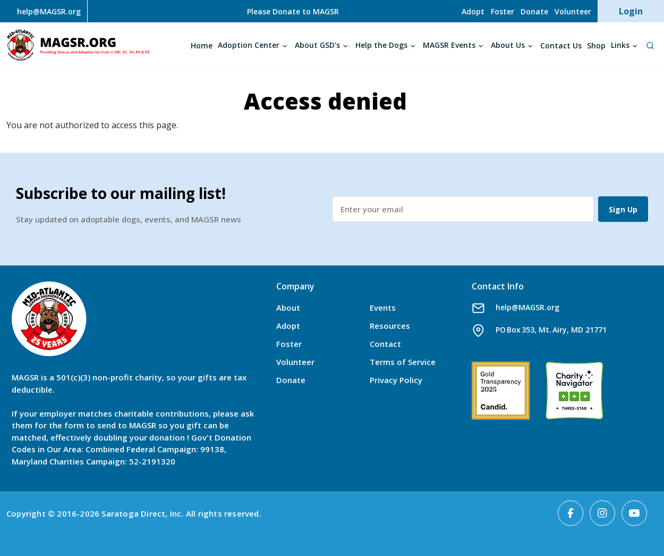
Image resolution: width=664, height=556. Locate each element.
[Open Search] (650, 45)
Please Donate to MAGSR (293, 11)
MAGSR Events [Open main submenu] (449, 45)
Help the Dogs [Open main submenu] (381, 45)
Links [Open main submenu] (620, 45)
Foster (502, 11)
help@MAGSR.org (527, 307)
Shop (596, 45)
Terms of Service (403, 361)
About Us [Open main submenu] (508, 45)
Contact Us (561, 45)
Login (631, 11)
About (288, 307)
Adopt (473, 11)
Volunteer (573, 11)
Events (383, 307)
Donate (534, 11)
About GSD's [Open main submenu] (317, 45)
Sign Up (623, 209)
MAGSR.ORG (78, 45)
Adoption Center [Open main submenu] (248, 45)
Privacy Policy (396, 380)
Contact (385, 343)
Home (201, 45)
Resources (390, 325)
